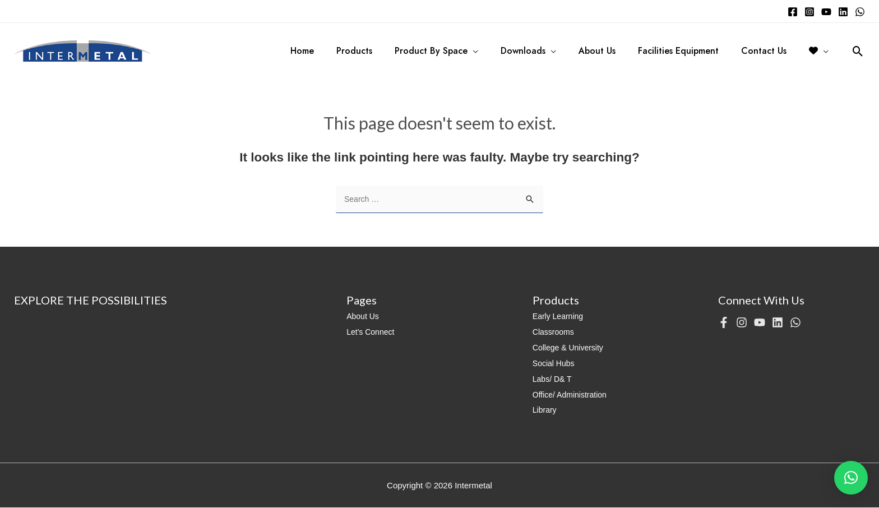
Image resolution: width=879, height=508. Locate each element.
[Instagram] (809, 12)
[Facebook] (793, 12)
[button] (851, 478)
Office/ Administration (572, 395)
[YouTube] (826, 12)
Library (545, 410)
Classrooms (555, 332)
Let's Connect (371, 332)
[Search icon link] (858, 51)
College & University (570, 348)
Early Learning (560, 316)
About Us (363, 316)
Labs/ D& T (554, 379)
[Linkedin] (843, 12)
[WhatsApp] (860, 12)
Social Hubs (555, 363)
